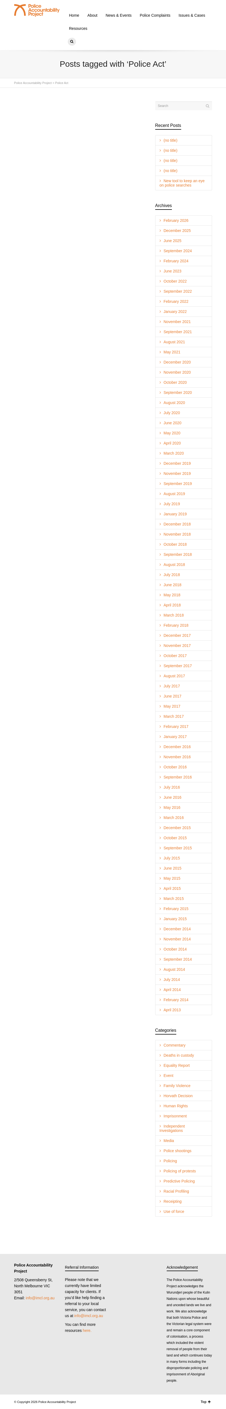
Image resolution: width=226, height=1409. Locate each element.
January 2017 (175, 736)
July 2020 (172, 413)
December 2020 (177, 362)
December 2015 (177, 828)
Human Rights (176, 1106)
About (92, 15)
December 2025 (177, 230)
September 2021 (178, 332)
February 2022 (176, 301)
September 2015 (178, 848)
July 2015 (172, 858)
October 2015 (175, 838)
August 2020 (174, 402)
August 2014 (174, 969)
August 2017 (174, 676)
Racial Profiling (176, 1191)
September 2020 (178, 392)
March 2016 (174, 817)
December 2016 (177, 747)
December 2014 (177, 929)
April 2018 (172, 605)
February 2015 (176, 909)
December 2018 (177, 524)
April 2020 (172, 443)
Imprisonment (175, 1116)
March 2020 (174, 453)
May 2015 (172, 878)
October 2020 (175, 382)
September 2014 (178, 959)
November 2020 (177, 372)
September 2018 (178, 554)
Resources (78, 28)
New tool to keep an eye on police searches (182, 183)
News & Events (118, 15)
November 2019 (177, 473)
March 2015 (174, 898)
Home (74, 15)
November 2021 (177, 321)
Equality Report (177, 1065)
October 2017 (175, 655)
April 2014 (172, 989)
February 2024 (176, 261)
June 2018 (172, 585)
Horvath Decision (178, 1096)
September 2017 (178, 666)
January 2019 (175, 514)
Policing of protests (180, 1171)
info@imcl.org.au (40, 1298)
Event (169, 1075)
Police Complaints (155, 15)
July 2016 (172, 787)
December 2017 (177, 635)
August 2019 (174, 494)
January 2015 (175, 919)
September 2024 (178, 251)
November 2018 (177, 534)
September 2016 (178, 777)
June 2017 (172, 696)
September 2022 (178, 291)
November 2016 (177, 757)
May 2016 (172, 807)
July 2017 (172, 686)
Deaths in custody (179, 1055)
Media (169, 1140)
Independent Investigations (172, 1128)
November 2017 (177, 645)
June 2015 (172, 868)
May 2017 (172, 706)
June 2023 (172, 271)
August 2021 (174, 342)
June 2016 (172, 797)
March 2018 (174, 615)
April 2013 (172, 1010)
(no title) (171, 140)
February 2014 (176, 1000)
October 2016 (175, 767)
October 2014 (175, 949)
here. (87, 1330)
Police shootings (178, 1151)
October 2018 (175, 544)
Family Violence (177, 1085)
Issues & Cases (191, 15)
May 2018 (172, 595)
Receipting (173, 1201)
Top (205, 1402)
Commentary (175, 1045)
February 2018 (176, 625)
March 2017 (174, 716)
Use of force (174, 1211)
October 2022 (175, 281)
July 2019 (172, 504)
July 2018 (172, 575)
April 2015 (172, 888)
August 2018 (174, 564)
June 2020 (172, 423)
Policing (170, 1161)
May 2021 (172, 352)
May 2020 (172, 433)
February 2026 (176, 220)
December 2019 (177, 463)
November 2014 (177, 939)
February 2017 (176, 726)
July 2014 (172, 979)
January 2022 (175, 311)
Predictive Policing (179, 1181)
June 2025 (172, 241)
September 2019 (178, 483)
